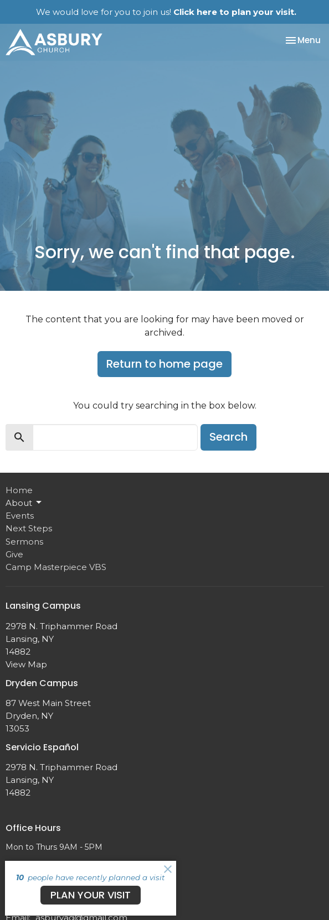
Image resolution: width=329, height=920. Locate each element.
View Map (26, 664)
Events (20, 515)
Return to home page (164, 364)
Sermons (24, 541)
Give (14, 554)
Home (19, 490)
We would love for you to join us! (166, 12)
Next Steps (29, 528)
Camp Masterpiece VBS (56, 567)
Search (228, 437)
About (24, 502)
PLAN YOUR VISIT (90, 895)
